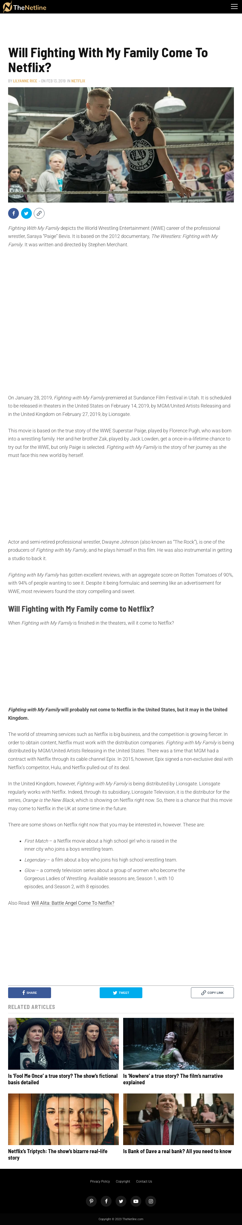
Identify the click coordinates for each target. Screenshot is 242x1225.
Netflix (78, 80)
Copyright (123, 1181)
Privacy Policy (100, 1181)
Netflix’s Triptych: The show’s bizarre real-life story (57, 1154)
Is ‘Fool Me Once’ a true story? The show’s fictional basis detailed (63, 1078)
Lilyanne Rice (25, 80)
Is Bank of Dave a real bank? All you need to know (177, 1151)
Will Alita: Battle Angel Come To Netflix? (72, 903)
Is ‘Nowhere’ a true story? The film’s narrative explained (173, 1078)
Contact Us (144, 1181)
